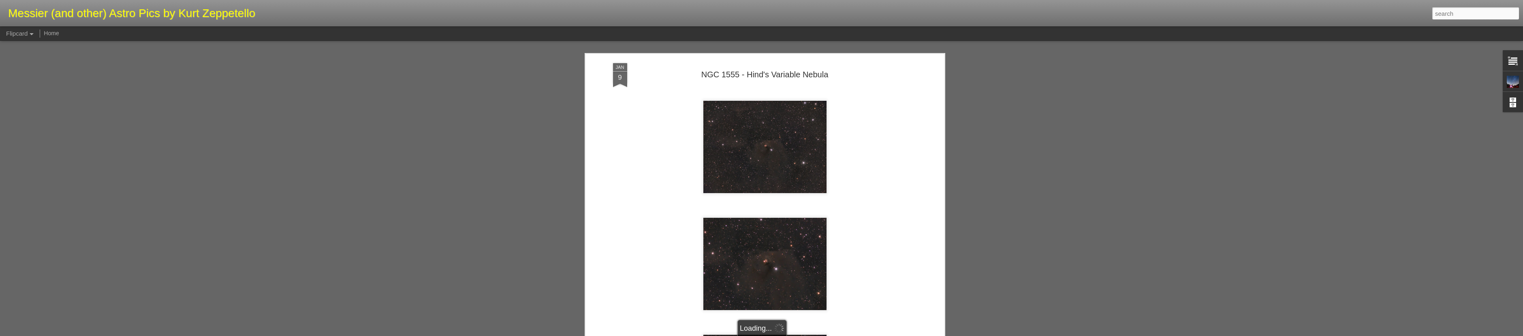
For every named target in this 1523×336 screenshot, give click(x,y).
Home (51, 33)
